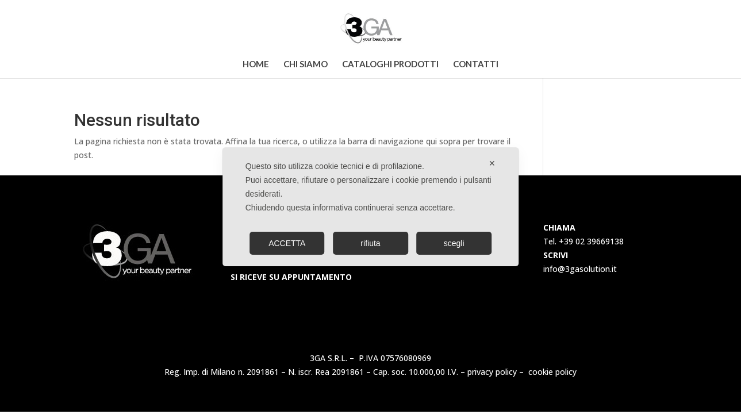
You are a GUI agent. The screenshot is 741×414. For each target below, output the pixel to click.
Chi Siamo (305, 64)
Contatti (475, 64)
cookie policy (552, 371)
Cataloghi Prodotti (390, 64)
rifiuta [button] (370, 243)
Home (256, 64)
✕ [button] (492, 163)
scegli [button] (454, 243)
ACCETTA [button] (286, 243)
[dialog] (370, 207)
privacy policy (492, 371)
